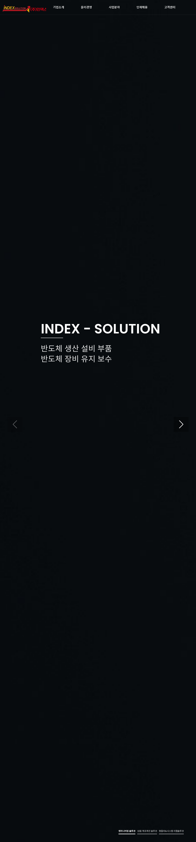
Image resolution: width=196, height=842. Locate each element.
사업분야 (114, 6)
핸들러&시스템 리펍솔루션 (171, 830)
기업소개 (58, 6)
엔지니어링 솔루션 (126, 830)
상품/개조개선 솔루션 (147, 830)
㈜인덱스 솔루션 (24, 8)
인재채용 (142, 6)
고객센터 (169, 6)
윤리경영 (86, 6)
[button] (181, 424)
